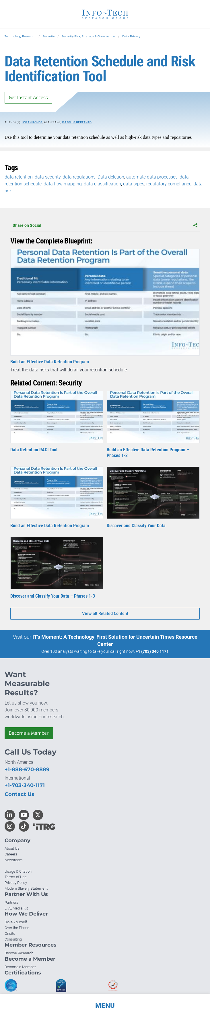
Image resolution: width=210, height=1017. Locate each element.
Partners (11, 902)
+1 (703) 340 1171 (152, 651)
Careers (11, 854)
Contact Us (19, 794)
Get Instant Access (28, 98)
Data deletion (111, 177)
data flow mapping (63, 184)
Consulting (13, 939)
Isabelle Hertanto (77, 122)
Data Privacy (131, 36)
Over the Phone (17, 928)
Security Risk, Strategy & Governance (88, 36)
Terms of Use (16, 877)
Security (49, 36)
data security (48, 177)
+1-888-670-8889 (27, 769)
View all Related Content (105, 613)
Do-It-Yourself (16, 922)
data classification (102, 184)
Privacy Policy (16, 882)
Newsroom (14, 860)
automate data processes (152, 177)
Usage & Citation (18, 871)
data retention (19, 177)
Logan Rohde (32, 122)
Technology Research (20, 36)
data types (133, 184)
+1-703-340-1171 (25, 785)
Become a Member (29, 733)
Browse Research (19, 953)
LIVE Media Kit (16, 908)
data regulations (79, 177)
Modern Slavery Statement (26, 888)
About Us (12, 848)
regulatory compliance (168, 184)
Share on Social (105, 225)
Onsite (10, 933)
